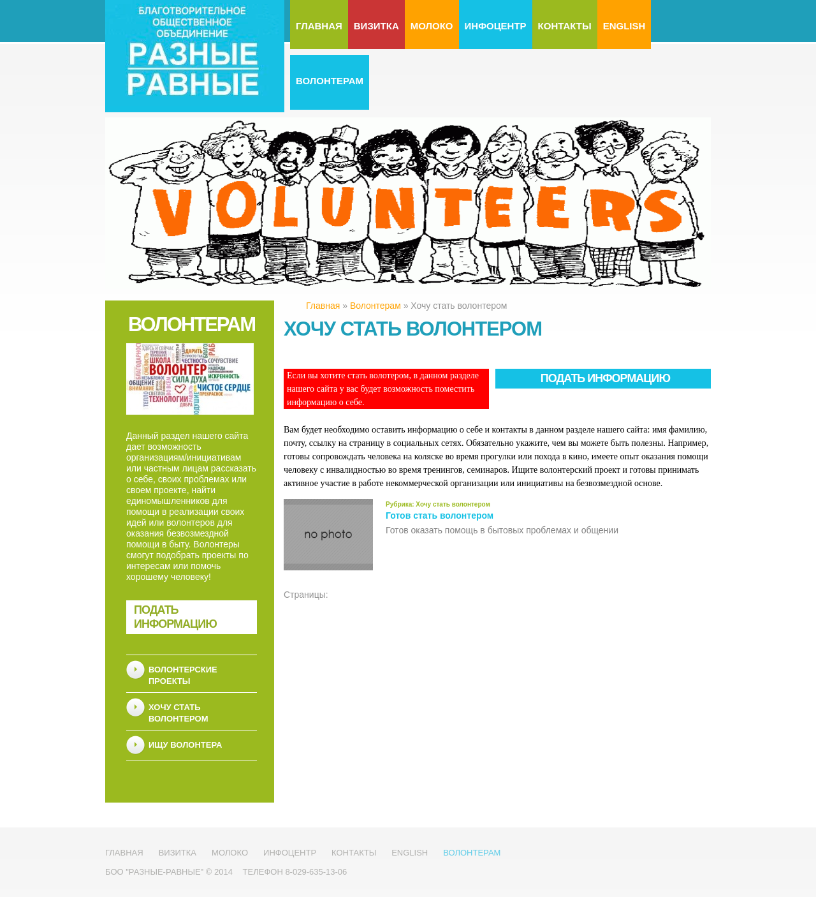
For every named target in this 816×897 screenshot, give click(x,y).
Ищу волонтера (185, 745)
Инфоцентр (496, 25)
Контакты (565, 25)
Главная (319, 25)
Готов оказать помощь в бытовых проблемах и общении (502, 530)
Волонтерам (329, 80)
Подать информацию (175, 617)
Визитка (376, 25)
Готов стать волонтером (439, 515)
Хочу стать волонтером (452, 504)
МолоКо (432, 25)
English (624, 25)
